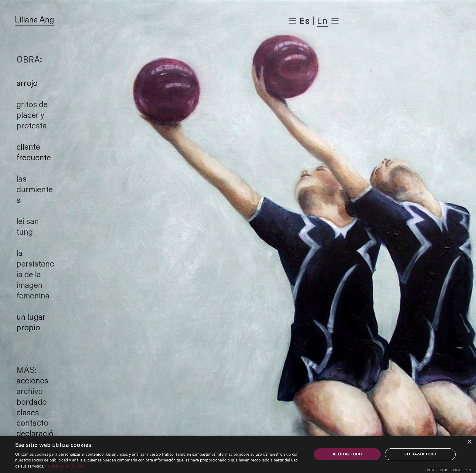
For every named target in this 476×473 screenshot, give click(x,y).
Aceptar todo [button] (347, 454)
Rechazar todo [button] (420, 454)
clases (27, 412)
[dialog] (238, 454)
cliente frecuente (33, 152)
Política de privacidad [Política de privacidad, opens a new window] (64, 466)
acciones (32, 381)
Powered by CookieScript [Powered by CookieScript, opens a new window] (449, 470)
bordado (31, 402)
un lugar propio (30, 322)
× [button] (469, 442)
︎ (292, 20)
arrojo (27, 83)
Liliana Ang (34, 20)
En (322, 20)
